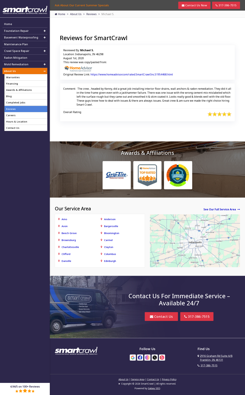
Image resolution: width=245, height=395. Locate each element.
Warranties (13, 75)
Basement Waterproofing (21, 36)
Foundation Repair (16, 29)
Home (60, 14)
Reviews (91, 14)
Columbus (110, 254)
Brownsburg (69, 240)
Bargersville (111, 226)
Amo (64, 219)
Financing (12, 82)
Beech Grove (69, 233)
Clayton (108, 247)
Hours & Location (16, 120)
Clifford (66, 254)
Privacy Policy (169, 379)
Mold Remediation (16, 63)
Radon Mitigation (16, 56)
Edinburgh (110, 261)
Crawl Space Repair (17, 49)
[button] (44, 29)
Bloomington (111, 233)
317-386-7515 (226, 5)
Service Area (137, 379)
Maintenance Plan (16, 42)
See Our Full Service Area (222, 209)
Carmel (108, 240)
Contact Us (161, 316)
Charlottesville (70, 247)
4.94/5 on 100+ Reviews (25, 389)
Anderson (110, 219)
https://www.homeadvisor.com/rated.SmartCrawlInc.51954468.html (131, 74)
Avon (65, 226)
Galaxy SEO (154, 388)
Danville (66, 261)
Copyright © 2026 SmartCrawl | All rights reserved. (148, 383)
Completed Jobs (15, 101)
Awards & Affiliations (19, 88)
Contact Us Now (194, 5)
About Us (76, 14)
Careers (11, 113)
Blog (9, 94)
